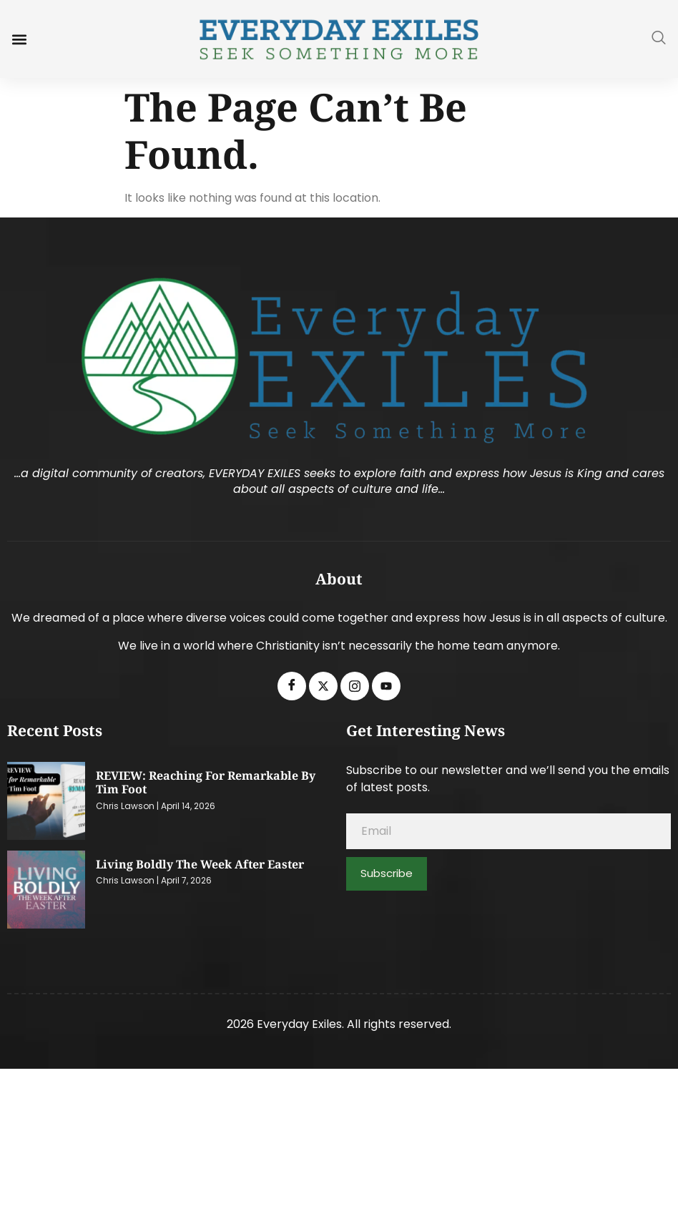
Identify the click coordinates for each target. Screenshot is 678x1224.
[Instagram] (354, 686)
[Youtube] (386, 686)
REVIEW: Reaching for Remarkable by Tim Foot (205, 783)
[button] (19, 39)
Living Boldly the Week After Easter (200, 864)
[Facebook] (291, 686)
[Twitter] (323, 686)
